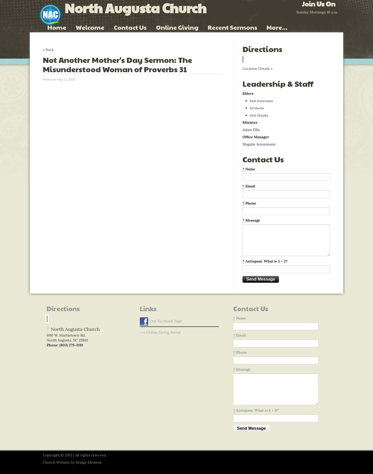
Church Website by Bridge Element (72, 462)
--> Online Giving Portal (160, 332)
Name (248, 169)
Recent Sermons (232, 27)
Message (251, 220)
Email (248, 186)
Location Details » (257, 68)
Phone (249, 203)
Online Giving (177, 27)
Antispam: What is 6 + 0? (256, 410)
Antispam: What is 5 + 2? (265, 261)
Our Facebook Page (161, 321)
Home (56, 27)
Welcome (90, 27)
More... (277, 27)
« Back (48, 49)
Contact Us (130, 27)
